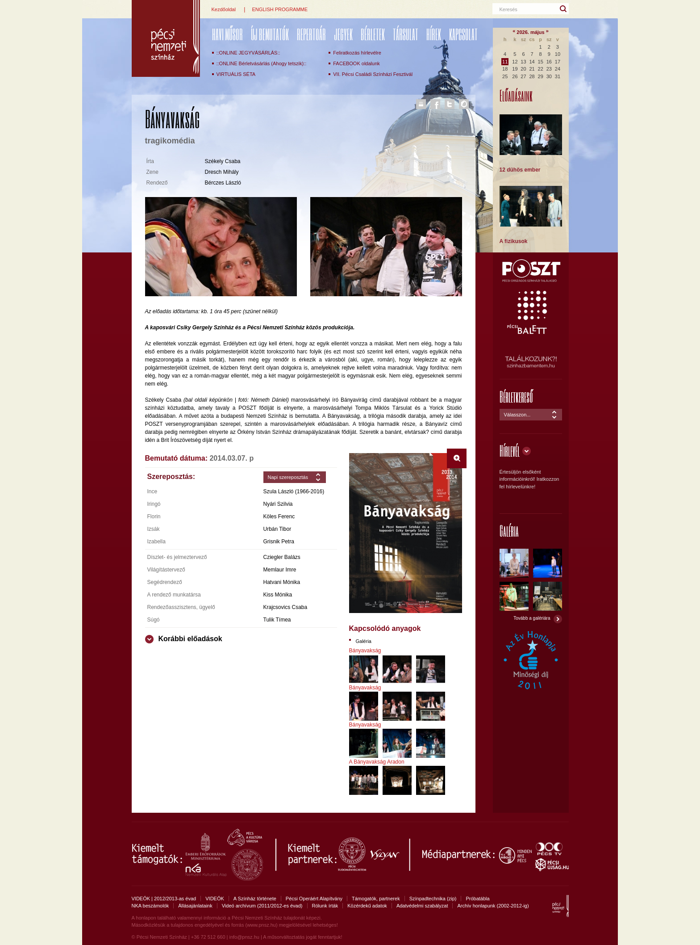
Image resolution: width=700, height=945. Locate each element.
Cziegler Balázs (281, 557)
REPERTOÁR (311, 34)
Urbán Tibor (277, 529)
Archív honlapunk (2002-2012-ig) (493, 905)
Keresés (508, 9)
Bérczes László (223, 183)
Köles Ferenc (279, 516)
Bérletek (373, 34)
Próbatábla (477, 898)
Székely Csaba (223, 161)
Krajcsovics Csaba (285, 607)
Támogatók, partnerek (376, 898)
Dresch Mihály (222, 172)
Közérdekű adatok (367, 905)
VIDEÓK (214, 898)
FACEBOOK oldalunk (356, 63)
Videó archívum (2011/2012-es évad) (262, 905)
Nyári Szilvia (278, 504)
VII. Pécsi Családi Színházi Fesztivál (372, 74)
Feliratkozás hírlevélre (357, 52)
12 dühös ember (520, 170)
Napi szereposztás (288, 477)
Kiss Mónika (277, 595)
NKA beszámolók (150, 905)
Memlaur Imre (279, 570)
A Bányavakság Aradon (376, 762)
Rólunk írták (325, 905)
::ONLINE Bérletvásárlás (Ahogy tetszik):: (262, 63)
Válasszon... (517, 414)
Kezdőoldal (224, 9)
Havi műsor (227, 34)
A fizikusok (514, 241)
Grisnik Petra (278, 541)
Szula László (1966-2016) (294, 491)
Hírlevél (510, 450)
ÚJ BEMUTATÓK (270, 34)
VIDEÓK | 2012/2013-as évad (164, 898)
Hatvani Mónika (281, 582)
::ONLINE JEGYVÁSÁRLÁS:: (248, 52)
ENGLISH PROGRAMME (280, 9)
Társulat (405, 34)
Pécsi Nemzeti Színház (166, 38)
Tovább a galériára (531, 618)
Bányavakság (365, 650)
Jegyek (343, 34)
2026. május (530, 32)
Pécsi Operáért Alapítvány (314, 898)
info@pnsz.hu (244, 937)
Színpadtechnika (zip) (433, 898)
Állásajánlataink (195, 905)
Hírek (433, 34)
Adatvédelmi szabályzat (422, 905)
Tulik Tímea (277, 620)
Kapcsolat (463, 34)
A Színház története (254, 898)
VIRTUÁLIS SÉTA (236, 74)
